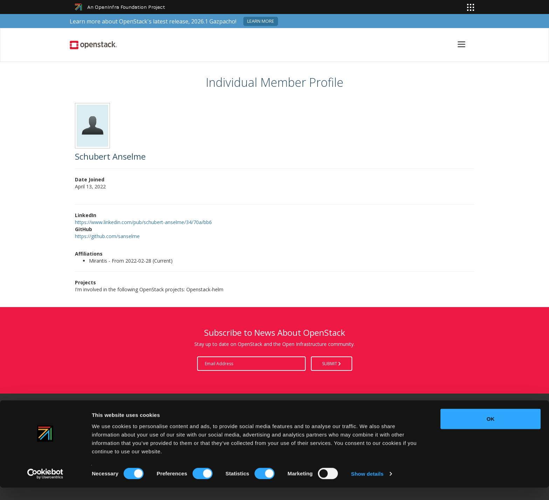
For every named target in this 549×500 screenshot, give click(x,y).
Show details (367, 486)
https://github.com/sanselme (107, 236)
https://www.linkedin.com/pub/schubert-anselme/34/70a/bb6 (143, 222)
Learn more (260, 21)
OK (491, 431)
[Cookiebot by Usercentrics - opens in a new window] (45, 486)
